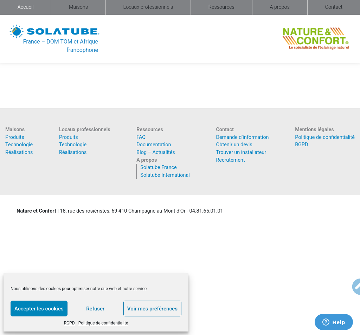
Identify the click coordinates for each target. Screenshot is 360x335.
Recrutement (230, 160)
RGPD (69, 323)
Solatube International (165, 175)
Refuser (95, 309)
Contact (334, 7)
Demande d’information (242, 137)
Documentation (153, 145)
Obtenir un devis (234, 145)
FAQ (141, 137)
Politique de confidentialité (103, 323)
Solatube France (158, 167)
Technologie (19, 145)
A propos (280, 7)
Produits (14, 137)
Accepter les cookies (39, 309)
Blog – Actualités (155, 152)
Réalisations (19, 152)
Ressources (221, 7)
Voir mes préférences (152, 309)
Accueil (26, 7)
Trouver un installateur (241, 152)
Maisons (78, 7)
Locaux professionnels (148, 7)
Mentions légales (314, 130)
